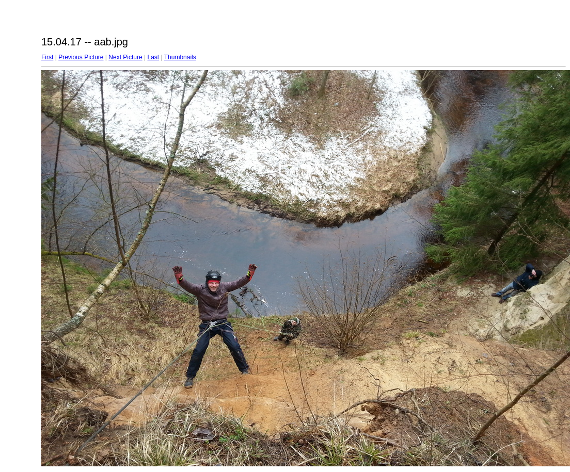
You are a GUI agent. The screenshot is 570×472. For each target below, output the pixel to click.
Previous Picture (80, 57)
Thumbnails (180, 57)
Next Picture (125, 57)
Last (153, 57)
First (47, 57)
